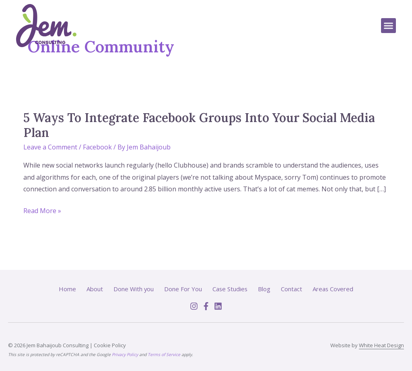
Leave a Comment (50, 147)
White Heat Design (381, 345)
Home (66, 289)
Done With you (133, 289)
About (94, 289)
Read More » (42, 211)
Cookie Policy (110, 345)
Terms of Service (164, 354)
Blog (264, 289)
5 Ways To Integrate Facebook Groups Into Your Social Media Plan (199, 125)
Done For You (183, 289)
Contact (292, 289)
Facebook (97, 147)
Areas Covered (333, 289)
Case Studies (230, 289)
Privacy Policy (125, 354)
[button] (388, 25)
